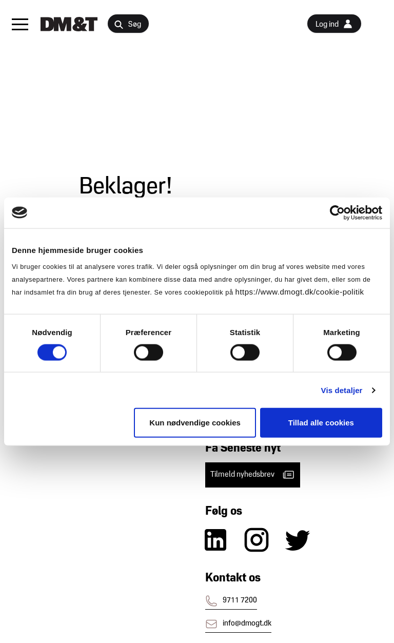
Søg (127, 25)
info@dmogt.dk (238, 624)
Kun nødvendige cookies (195, 422)
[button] (20, 24)
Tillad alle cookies (321, 422)
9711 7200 (231, 601)
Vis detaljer (342, 389)
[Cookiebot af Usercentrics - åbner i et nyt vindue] (337, 212)
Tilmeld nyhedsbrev (252, 475)
